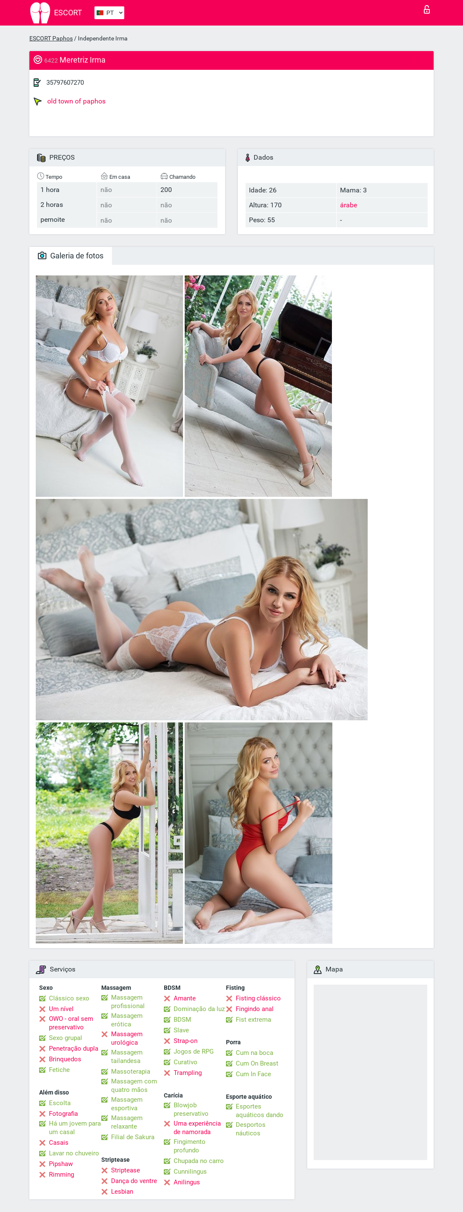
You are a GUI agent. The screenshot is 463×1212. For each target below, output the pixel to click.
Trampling (188, 1073)
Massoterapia (130, 1071)
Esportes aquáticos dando (259, 1111)
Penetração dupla (73, 1048)
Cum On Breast (257, 1063)
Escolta (60, 1103)
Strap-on (185, 1041)
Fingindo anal (255, 1009)
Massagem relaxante (127, 1122)
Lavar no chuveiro (74, 1153)
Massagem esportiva (127, 1104)
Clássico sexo (69, 998)
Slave (181, 1030)
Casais (59, 1142)
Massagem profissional (128, 1002)
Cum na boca (254, 1053)
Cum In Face (253, 1074)
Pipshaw (61, 1164)
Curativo (185, 1062)
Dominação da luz (199, 1009)
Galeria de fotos (70, 255)
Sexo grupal (65, 1038)
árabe (348, 205)
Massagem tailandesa (127, 1057)
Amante (185, 998)
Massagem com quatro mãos (134, 1085)
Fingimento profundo (190, 1146)
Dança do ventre (134, 1181)
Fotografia (63, 1113)
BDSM (182, 1019)
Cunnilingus (190, 1171)
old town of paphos (70, 101)
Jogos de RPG (194, 1051)
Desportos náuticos (251, 1129)
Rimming (61, 1174)
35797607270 (65, 82)
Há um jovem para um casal (75, 1128)
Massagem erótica (127, 1020)
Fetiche (59, 1070)
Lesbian (122, 1191)
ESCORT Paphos (51, 38)
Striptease (125, 1170)
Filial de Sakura (132, 1137)
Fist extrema (253, 1019)
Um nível (61, 1009)
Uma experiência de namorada (197, 1128)
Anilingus (187, 1182)
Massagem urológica (127, 1038)
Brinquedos (65, 1059)
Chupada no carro (199, 1161)
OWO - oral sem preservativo (71, 1023)
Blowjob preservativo (191, 1109)
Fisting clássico (258, 998)
